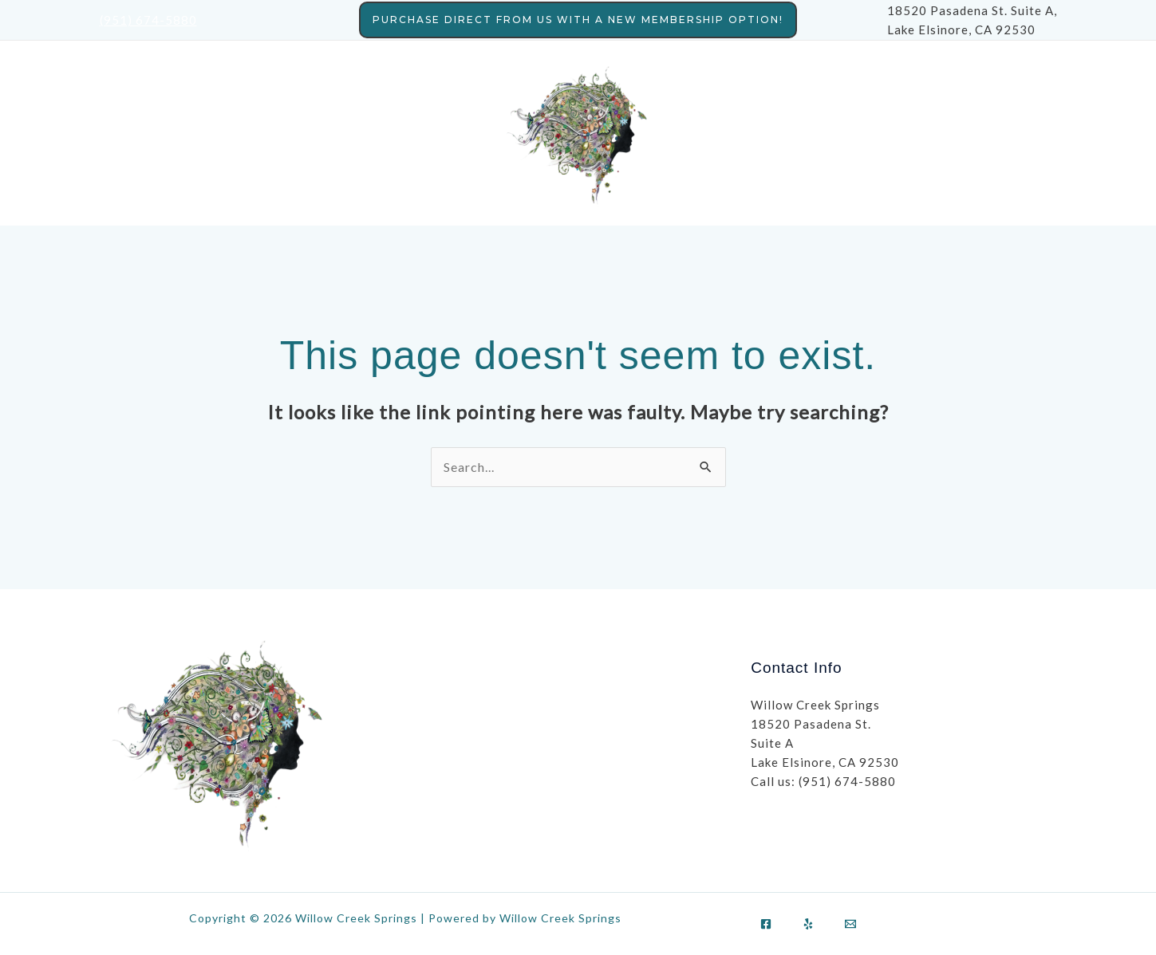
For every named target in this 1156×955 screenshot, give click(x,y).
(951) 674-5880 (148, 20)
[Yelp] (808, 924)
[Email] (850, 924)
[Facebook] (766, 924)
